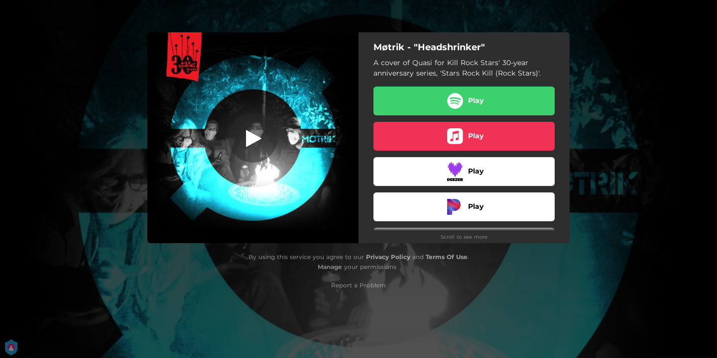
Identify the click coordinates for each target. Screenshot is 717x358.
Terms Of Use (447, 257)
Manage (330, 266)
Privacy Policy (388, 257)
